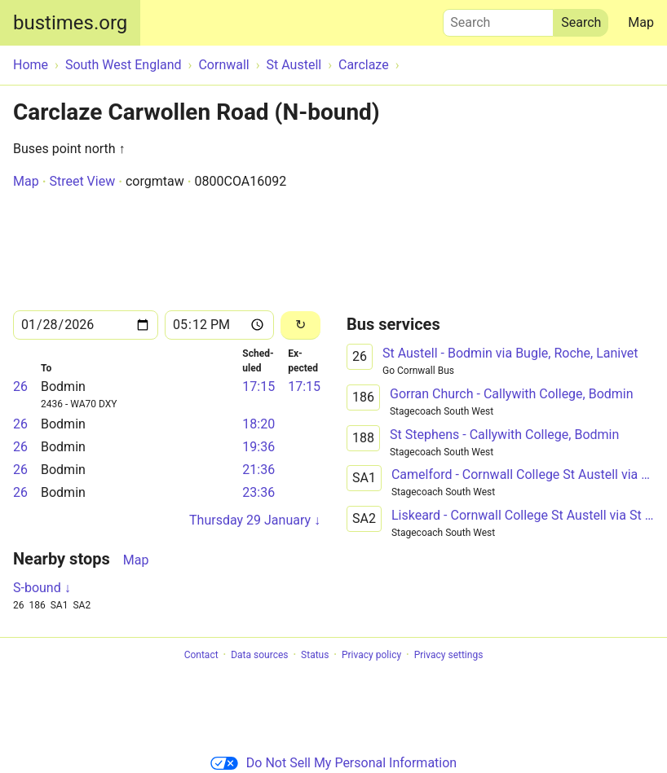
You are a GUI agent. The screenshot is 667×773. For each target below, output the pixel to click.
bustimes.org (70, 22)
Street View (82, 181)
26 (20, 386)
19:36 (258, 447)
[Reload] (300, 325)
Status (315, 655)
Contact (201, 655)
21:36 (258, 469)
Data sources (259, 655)
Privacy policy (371, 655)
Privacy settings (449, 655)
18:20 (258, 424)
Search (498, 19)
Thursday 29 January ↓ (254, 520)
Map (641, 22)
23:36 (258, 492)
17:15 (258, 386)
